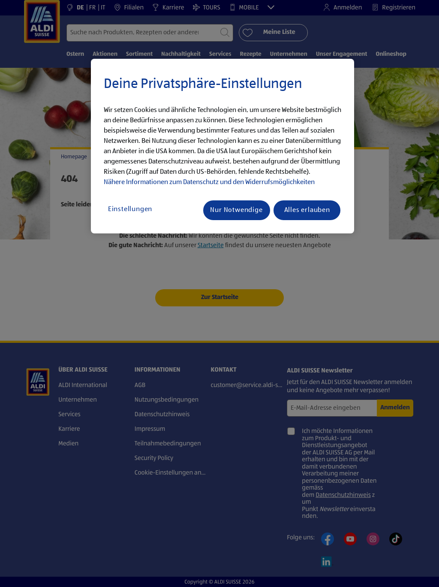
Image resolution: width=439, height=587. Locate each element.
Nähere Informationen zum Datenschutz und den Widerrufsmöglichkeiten (209, 182)
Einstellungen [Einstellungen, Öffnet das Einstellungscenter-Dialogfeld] (130, 209)
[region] (222, 146)
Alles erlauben (307, 210)
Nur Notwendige (236, 210)
